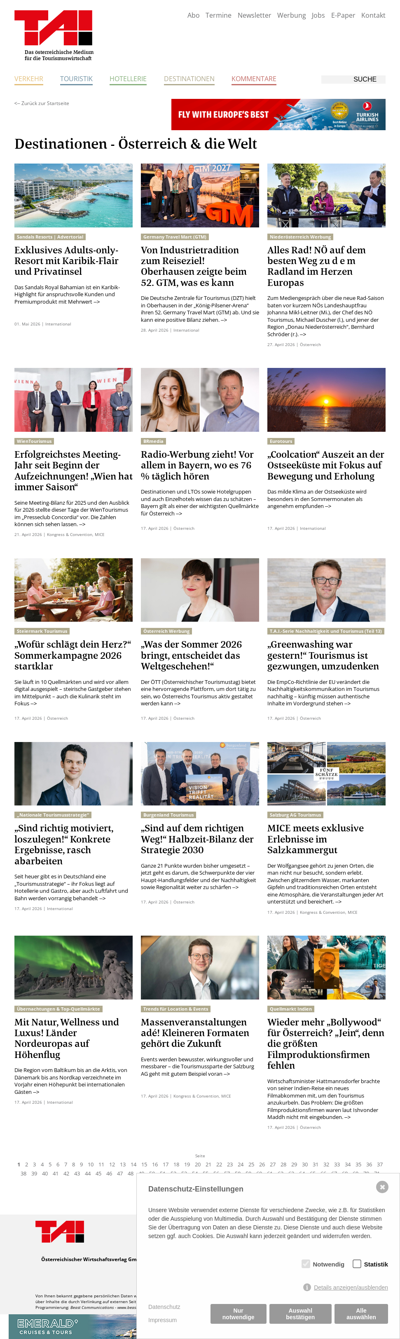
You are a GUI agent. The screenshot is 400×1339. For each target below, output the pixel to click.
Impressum (162, 1320)
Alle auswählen (361, 1313)
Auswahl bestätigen (300, 1313)
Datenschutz (164, 1307)
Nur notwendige (238, 1313)
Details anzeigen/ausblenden (351, 1287)
